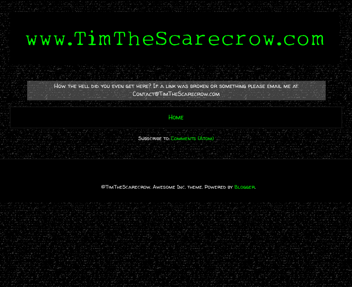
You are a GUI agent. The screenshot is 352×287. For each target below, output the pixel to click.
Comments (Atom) (192, 138)
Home (176, 117)
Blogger (244, 186)
